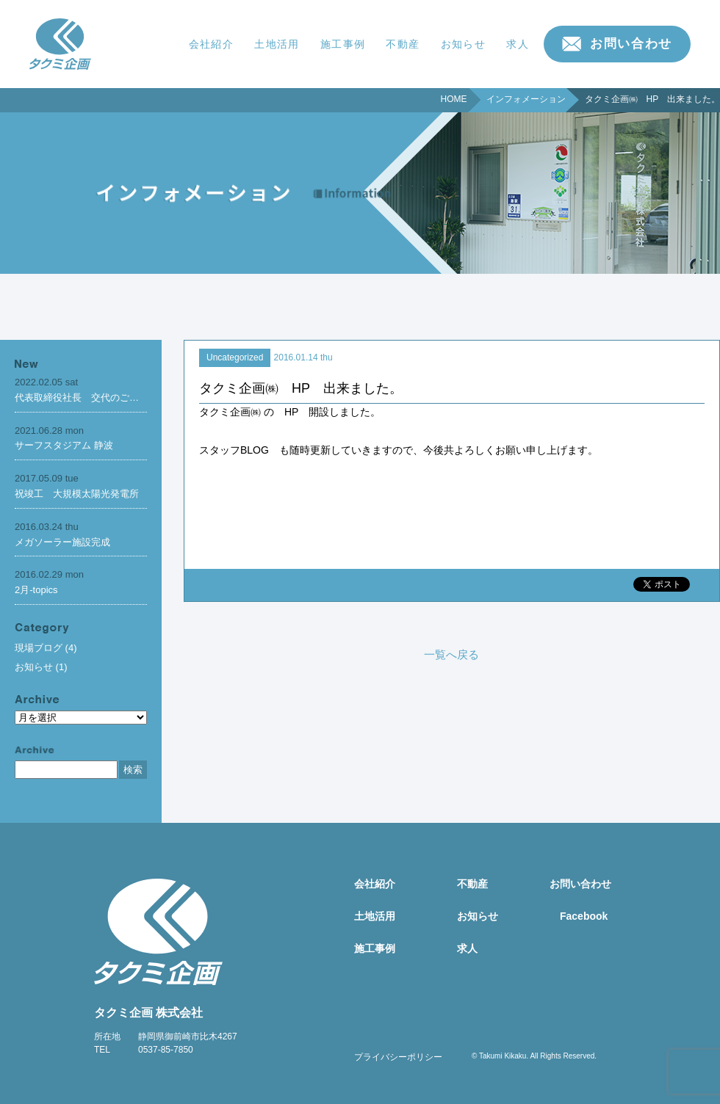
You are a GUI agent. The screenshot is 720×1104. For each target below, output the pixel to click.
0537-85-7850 (165, 1049)
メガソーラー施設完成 (62, 542)
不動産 (403, 44)
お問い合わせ (631, 44)
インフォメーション (526, 99)
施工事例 (343, 44)
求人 (517, 44)
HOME (454, 99)
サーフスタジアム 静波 (64, 445)
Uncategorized (234, 357)
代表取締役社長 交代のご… (77, 397)
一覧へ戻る (451, 654)
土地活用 (277, 44)
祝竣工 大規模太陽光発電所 (77, 493)
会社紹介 (211, 44)
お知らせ (463, 44)
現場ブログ (38, 647)
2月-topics (36, 589)
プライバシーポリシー (398, 1057)
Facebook (584, 916)
